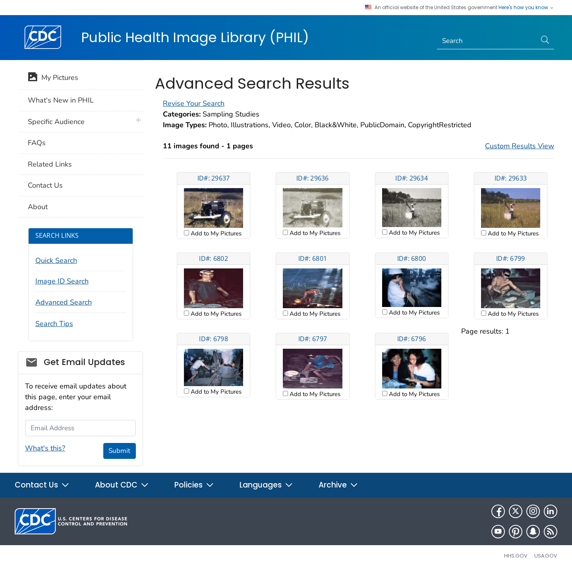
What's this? (45, 448)
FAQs (37, 143)
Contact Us (45, 185)
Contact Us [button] (42, 485)
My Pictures (53, 78)
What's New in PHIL (61, 100)
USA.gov (545, 555)
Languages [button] (266, 485)
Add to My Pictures (215, 233)
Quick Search (56, 260)
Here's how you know (526, 7)
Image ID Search (62, 281)
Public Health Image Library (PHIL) (195, 37)
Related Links (50, 164)
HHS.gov (516, 555)
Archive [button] (338, 485)
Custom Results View (519, 146)
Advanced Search (63, 302)
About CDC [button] (122, 485)
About (38, 207)
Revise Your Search (193, 103)
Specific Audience (56, 121)
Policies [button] (194, 485)
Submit (119, 450)
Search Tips (54, 323)
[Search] (487, 41)
